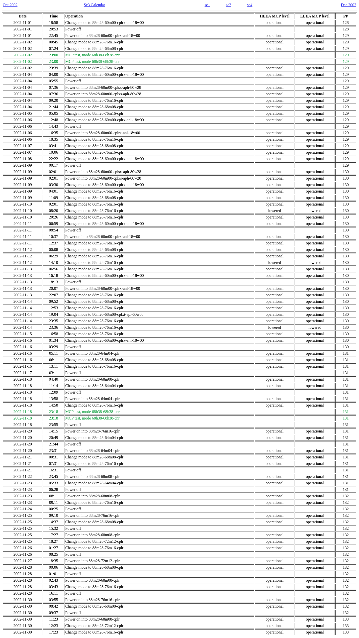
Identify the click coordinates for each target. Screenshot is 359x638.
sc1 (207, 5)
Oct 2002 (10, 5)
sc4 (249, 5)
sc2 (228, 5)
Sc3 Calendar (94, 5)
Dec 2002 (348, 5)
